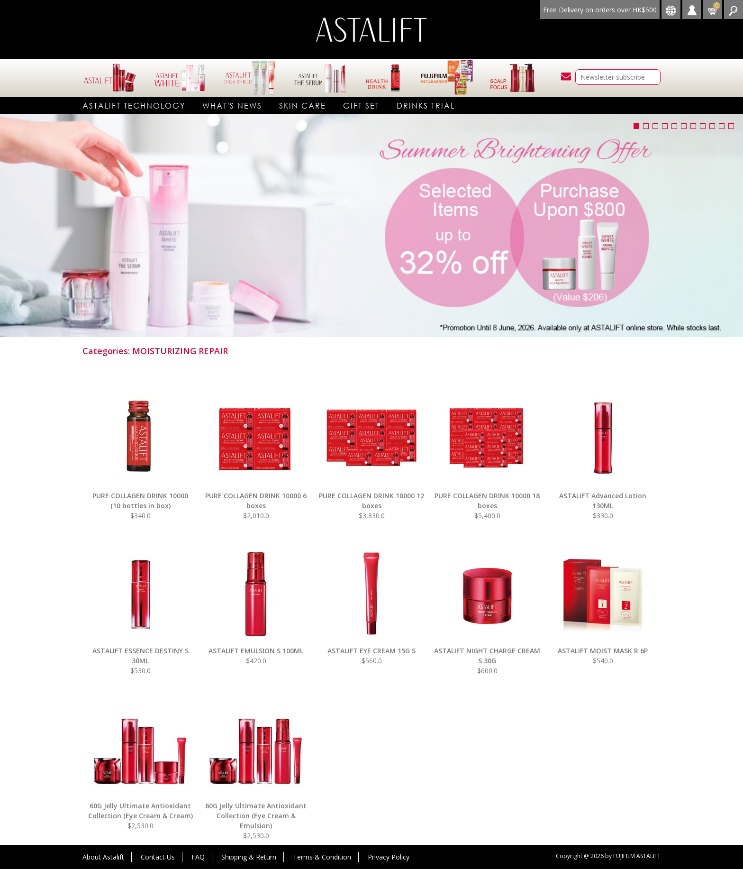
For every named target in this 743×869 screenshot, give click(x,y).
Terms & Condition (322, 856)
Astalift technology (133, 105)
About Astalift (103, 856)
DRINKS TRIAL (426, 105)
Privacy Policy (388, 856)
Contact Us (158, 856)
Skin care (302, 105)
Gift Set (361, 105)
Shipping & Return (248, 856)
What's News (232, 105)
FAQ (198, 856)
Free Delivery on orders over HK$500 (600, 9)
